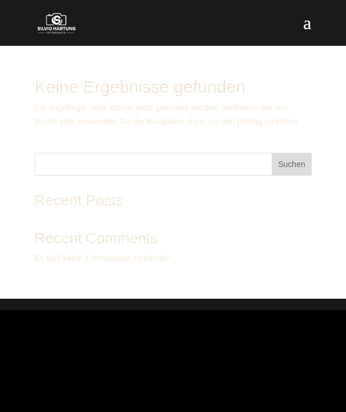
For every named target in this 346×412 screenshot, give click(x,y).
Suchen (291, 164)
